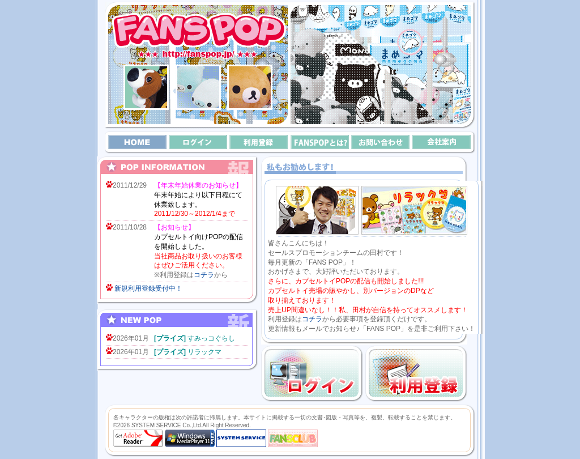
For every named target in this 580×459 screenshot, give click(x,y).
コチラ (204, 275)
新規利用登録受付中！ (148, 288)
